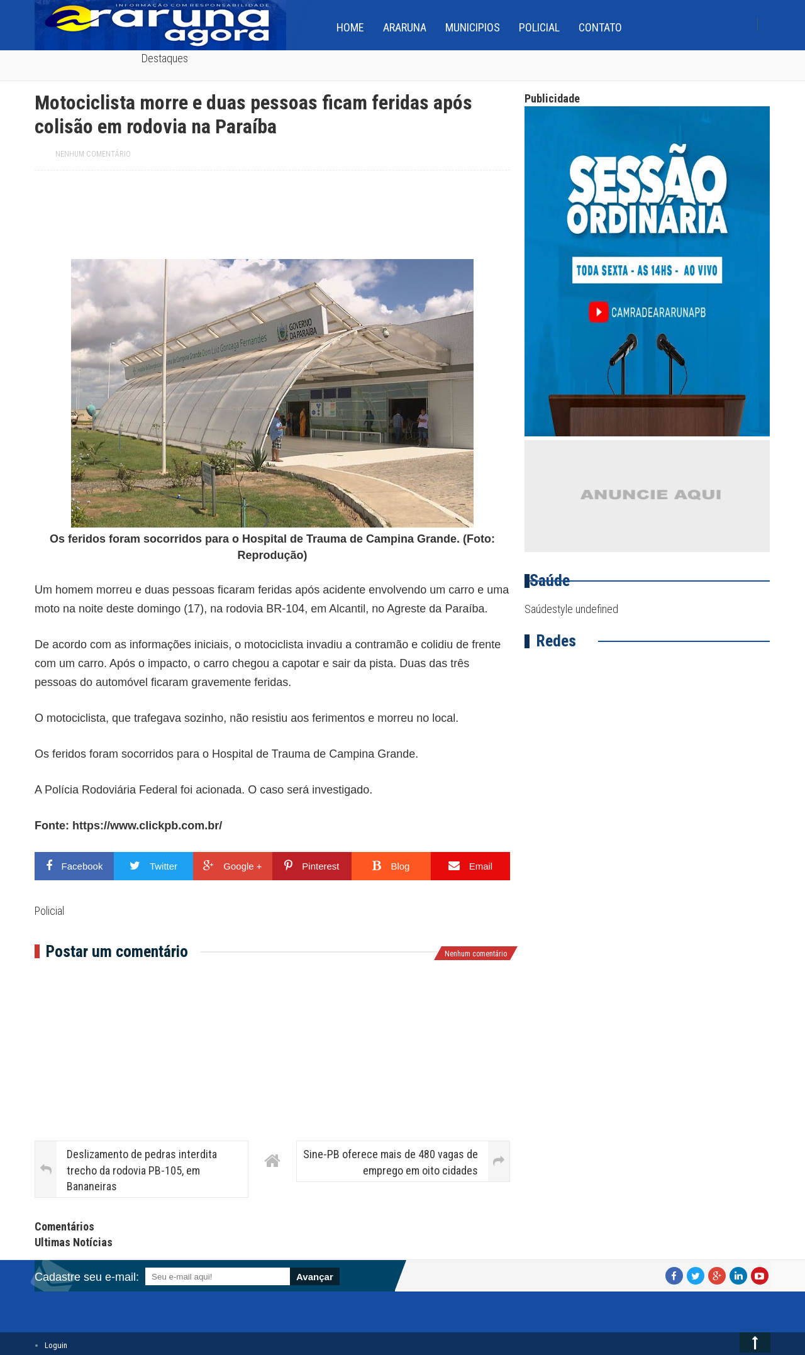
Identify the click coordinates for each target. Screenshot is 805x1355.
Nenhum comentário (93, 154)
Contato (600, 27)
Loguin (56, 1345)
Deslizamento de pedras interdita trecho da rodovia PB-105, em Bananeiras (142, 1170)
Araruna (404, 27)
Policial (539, 27)
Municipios (472, 27)
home (350, 27)
